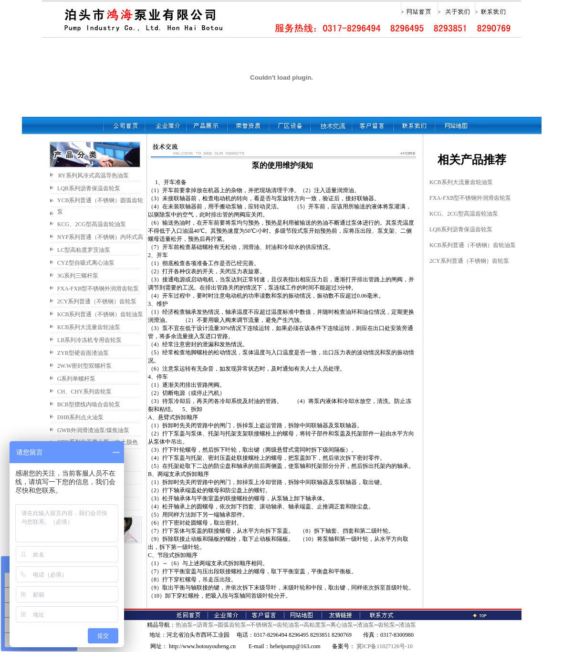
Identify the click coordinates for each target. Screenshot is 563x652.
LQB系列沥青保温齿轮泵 (88, 188)
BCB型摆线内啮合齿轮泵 (88, 404)
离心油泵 (341, 624)
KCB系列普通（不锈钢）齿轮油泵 (100, 314)
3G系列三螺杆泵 (78, 275)
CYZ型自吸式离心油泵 (86, 262)
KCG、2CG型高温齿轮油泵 (91, 224)
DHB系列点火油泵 (80, 417)
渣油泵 (365, 624)
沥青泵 (205, 624)
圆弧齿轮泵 (232, 624)
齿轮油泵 (288, 624)
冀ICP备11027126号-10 (384, 646)
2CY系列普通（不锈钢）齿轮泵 (97, 301)
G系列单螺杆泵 (76, 378)
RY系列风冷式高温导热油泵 (93, 175)
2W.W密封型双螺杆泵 (84, 365)
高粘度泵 (314, 624)
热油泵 (184, 624)
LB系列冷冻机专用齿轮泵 (89, 340)
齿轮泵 (386, 624)
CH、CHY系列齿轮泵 (84, 391)
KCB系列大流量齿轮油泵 (89, 327)
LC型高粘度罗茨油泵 (83, 250)
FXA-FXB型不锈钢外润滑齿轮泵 (98, 288)
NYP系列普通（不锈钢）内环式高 (100, 237)
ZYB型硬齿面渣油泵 (83, 353)
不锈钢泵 (261, 624)
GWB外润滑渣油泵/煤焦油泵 (93, 430)
